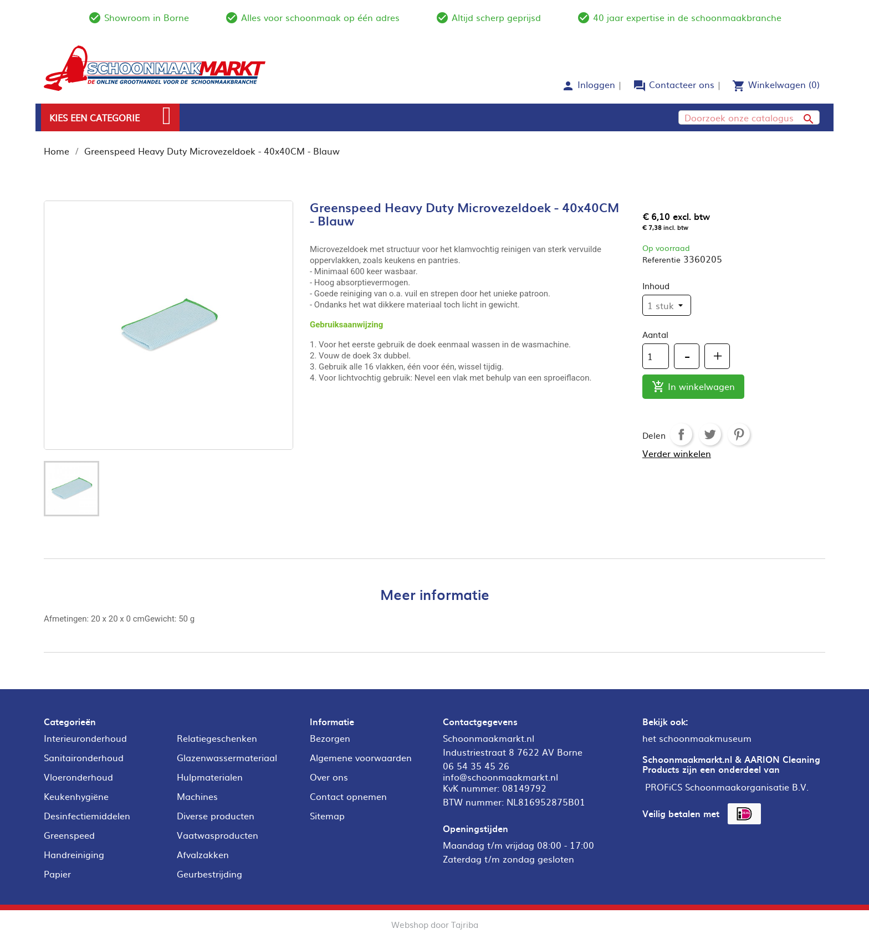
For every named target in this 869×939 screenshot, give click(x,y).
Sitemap (327, 815)
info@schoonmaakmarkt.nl (500, 776)
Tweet (710, 434)
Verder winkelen (676, 453)
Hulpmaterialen (210, 776)
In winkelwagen (693, 386)
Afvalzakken (203, 854)
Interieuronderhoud (85, 738)
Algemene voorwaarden (361, 757)
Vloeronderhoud (78, 776)
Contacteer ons (681, 84)
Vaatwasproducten (217, 834)
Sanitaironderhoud (84, 757)
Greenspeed (69, 834)
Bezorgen (330, 738)
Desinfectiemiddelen (87, 815)
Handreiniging (74, 854)
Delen (681, 434)
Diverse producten (215, 815)
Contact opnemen (348, 796)
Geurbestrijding (209, 873)
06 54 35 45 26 (476, 765)
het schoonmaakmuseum (697, 738)
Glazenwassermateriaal (227, 757)
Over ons (329, 776)
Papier (57, 873)
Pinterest (739, 434)
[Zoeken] (749, 117)
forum (639, 86)
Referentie (661, 259)
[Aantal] (655, 356)
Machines (197, 796)
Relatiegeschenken (217, 738)
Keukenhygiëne (76, 796)
